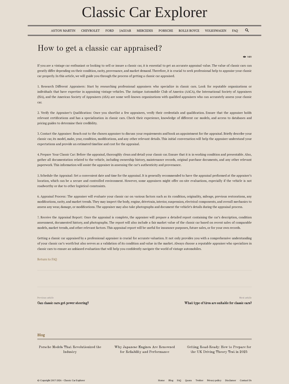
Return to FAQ (47, 259)
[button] (247, 31)
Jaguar (125, 30)
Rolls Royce (189, 30)
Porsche (166, 30)
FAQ (235, 30)
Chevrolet (90, 30)
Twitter (199, 380)
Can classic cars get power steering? (63, 303)
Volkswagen (215, 30)
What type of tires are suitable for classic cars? (218, 303)
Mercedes (145, 30)
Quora (188, 380)
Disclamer (230, 380)
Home (161, 380)
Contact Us (246, 380)
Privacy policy (214, 380)
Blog (171, 380)
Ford (109, 30)
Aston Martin (63, 30)
